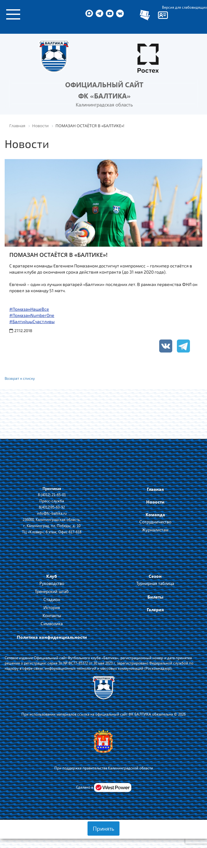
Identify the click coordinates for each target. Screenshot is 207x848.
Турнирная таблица (155, 583)
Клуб (51, 576)
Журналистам (155, 530)
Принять (103, 828)
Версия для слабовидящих (184, 7)
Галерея (155, 609)
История (51, 607)
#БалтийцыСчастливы (32, 321)
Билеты (155, 597)
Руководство (51, 583)
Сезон (155, 576)
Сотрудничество (155, 522)
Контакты (52, 615)
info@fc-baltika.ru (52, 513)
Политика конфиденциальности (52, 637)
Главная (155, 489)
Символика (52, 623)
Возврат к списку (20, 378)
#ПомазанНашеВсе (29, 309)
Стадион (51, 599)
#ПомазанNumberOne (31, 315)
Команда (155, 514)
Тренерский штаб (52, 591)
